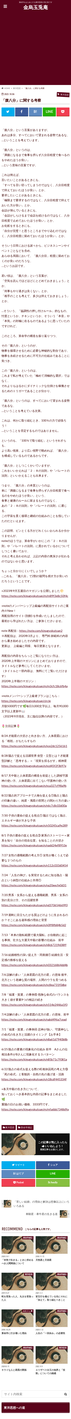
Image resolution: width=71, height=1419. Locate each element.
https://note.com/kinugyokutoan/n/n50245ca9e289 (35, 825)
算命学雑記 (26, 1127)
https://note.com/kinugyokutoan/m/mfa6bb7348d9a (35, 1109)
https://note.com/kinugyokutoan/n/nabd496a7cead (34, 1019)
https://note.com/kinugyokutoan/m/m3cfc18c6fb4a (35, 686)
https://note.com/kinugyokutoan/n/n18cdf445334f (34, 1079)
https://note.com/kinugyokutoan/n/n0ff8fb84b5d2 (34, 925)
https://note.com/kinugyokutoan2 (40, 630)
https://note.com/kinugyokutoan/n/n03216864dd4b (35, 965)
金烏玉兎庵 (35, 7)
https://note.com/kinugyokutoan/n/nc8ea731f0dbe (34, 985)
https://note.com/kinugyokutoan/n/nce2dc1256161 (34, 746)
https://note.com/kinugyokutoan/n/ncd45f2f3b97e (34, 766)
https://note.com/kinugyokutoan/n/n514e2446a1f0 (34, 1004)
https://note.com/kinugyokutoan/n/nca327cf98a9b (34, 785)
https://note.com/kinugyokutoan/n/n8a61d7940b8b (35, 1039)
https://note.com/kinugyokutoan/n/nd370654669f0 (35, 905)
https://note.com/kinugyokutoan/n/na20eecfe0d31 (34, 885)
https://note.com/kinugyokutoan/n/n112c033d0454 (35, 865)
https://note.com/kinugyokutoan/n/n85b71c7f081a (34, 1059)
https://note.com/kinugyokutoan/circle (26, 701)
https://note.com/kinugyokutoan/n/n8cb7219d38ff (34, 945)
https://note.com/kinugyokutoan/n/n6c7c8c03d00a (34, 805)
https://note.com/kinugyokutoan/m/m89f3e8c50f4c (35, 596)
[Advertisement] (35, 49)
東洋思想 (9, 1127)
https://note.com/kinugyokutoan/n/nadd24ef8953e (34, 845)
